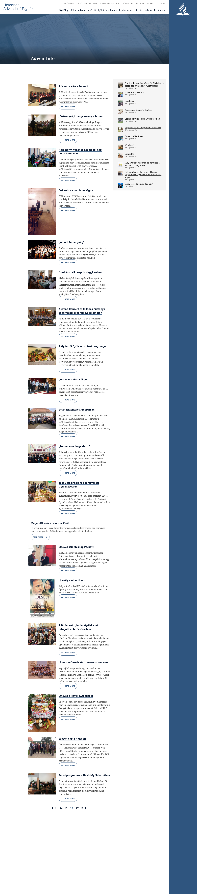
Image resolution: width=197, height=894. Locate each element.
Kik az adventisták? (81, 10)
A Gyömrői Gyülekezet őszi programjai (83, 346)
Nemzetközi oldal (124, 3)
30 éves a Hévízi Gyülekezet (76, 695)
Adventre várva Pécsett (73, 86)
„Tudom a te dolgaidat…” (74, 446)
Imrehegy (129, 101)
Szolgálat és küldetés (105, 10)
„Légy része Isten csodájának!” (139, 184)
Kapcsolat (140, 3)
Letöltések (159, 10)
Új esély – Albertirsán (72, 580)
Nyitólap (63, 10)
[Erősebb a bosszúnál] (120, 94)
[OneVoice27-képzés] (120, 138)
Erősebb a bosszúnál (134, 92)
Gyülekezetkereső (73, 3)
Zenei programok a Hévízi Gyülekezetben (84, 775)
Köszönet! (129, 145)
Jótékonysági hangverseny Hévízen (81, 116)
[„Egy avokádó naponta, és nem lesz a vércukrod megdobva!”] (120, 164)
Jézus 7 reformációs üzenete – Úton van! (84, 662)
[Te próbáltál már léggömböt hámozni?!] (120, 129)
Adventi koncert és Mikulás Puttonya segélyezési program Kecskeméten (82, 310)
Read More (68, 106)
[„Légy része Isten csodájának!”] (120, 185)
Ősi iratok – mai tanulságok (76, 190)
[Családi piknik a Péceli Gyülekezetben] (120, 120)
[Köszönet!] (120, 147)
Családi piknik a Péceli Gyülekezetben (142, 118)
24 (61, 808)
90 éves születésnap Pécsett (76, 547)
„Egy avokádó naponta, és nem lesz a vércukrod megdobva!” (142, 164)
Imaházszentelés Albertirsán (77, 409)
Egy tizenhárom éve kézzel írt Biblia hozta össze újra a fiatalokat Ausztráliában (144, 84)
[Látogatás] (120, 155)
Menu (161, 3)
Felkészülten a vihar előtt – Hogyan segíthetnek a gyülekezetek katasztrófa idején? (143, 175)
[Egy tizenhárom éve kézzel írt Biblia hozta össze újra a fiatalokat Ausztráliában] (120, 85)
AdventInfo (145, 10)
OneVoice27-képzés (134, 136)
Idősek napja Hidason (72, 738)
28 (81, 808)
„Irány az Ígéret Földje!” (73, 379)
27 (77, 808)
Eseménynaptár (106, 3)
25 (65, 808)
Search (151, 3)
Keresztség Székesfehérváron (138, 110)
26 (71, 808)
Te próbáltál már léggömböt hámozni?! (143, 127)
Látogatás (129, 154)
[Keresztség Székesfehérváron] (120, 111)
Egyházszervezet (128, 10)
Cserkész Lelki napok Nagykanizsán (81, 272)
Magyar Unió (90, 3)
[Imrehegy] (120, 103)
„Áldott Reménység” (71, 242)
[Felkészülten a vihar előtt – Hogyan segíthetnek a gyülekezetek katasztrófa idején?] (120, 173)
